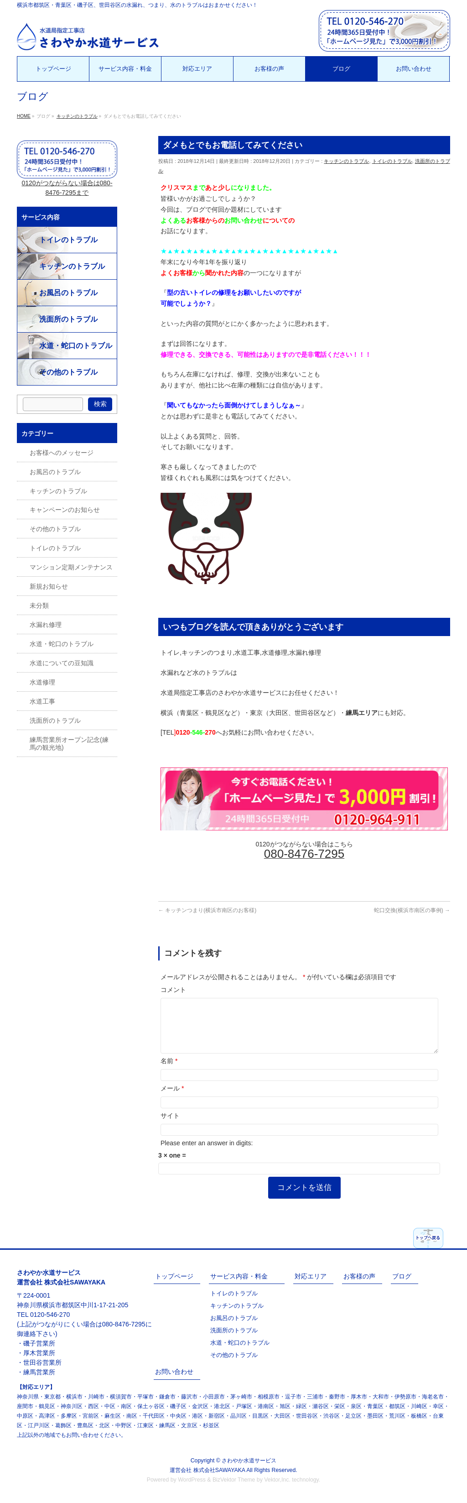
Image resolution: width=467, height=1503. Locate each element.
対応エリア (311, 1276)
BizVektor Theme (234, 1480)
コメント (173, 989)
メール (172, 1099)
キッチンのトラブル (346, 161)
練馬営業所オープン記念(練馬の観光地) (69, 743)
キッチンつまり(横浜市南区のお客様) (207, 910)
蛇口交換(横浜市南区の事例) (412, 910)
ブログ (401, 1276)
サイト (170, 1126)
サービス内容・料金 (239, 1276)
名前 (169, 1071)
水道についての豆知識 (61, 663)
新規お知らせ (49, 586)
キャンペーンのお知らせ (65, 509)
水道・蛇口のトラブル (75, 346)
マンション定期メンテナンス (71, 567)
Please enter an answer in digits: (207, 1154)
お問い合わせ (174, 1371)
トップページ (174, 1276)
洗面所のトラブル (68, 319)
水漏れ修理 (46, 624)
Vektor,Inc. (277, 1480)
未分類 (39, 605)
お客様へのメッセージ (61, 452)
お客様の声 (359, 1276)
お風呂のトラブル (68, 293)
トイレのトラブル (392, 161)
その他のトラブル (68, 372)
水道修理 (42, 682)
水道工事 (42, 701)
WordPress (192, 1480)
